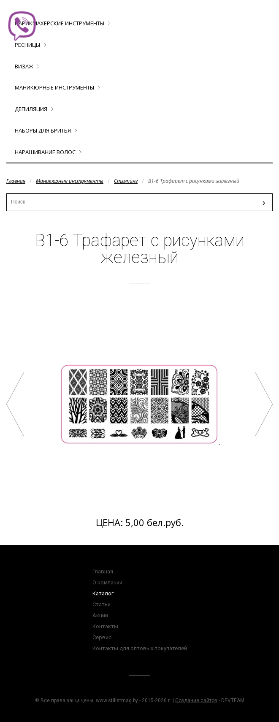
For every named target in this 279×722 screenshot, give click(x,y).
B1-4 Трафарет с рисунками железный (15, 404)
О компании (107, 582)
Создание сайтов (196, 700)
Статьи (101, 604)
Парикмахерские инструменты (59, 23)
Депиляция (31, 109)
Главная (15, 181)
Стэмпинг (126, 181)
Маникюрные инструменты (54, 87)
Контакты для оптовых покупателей (139, 648)
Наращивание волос (45, 152)
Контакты (105, 626)
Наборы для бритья (43, 130)
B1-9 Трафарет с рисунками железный (264, 404)
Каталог (103, 593)
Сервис (101, 637)
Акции (100, 615)
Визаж (24, 66)
